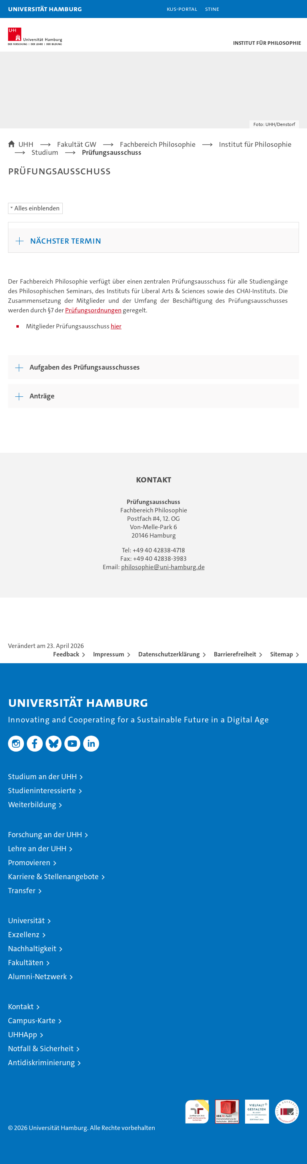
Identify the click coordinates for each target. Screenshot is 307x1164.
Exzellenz (24, 935)
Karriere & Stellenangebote (53, 877)
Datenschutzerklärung (169, 654)
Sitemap (281, 654)
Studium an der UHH (42, 777)
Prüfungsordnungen (93, 310)
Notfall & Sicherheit (41, 1049)
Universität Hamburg (45, 9)
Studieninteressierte (42, 791)
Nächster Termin (65, 240)
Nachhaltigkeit (32, 949)
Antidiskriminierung (41, 1063)
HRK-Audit (252, 1108)
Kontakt (21, 1007)
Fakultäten (26, 963)
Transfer (22, 891)
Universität (26, 921)
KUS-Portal (182, 8)
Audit (222, 1104)
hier (116, 326)
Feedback (66, 654)
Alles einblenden (37, 208)
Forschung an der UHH (45, 835)
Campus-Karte (32, 1021)
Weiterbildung (32, 805)
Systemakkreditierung (287, 1104)
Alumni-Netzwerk (37, 977)
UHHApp (22, 1035)
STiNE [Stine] (212, 8)
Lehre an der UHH (37, 849)
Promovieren (29, 863)
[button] (276, 9)
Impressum (108, 654)
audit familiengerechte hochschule (197, 1112)
